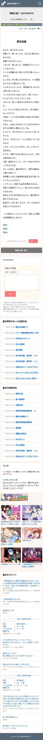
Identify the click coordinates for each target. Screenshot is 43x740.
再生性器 (21, 41)
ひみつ (21, 28)
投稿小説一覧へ (21, 250)
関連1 (5, 225)
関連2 (5, 228)
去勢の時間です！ (14, 3)
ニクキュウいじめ (10, 479)
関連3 (5, 232)
